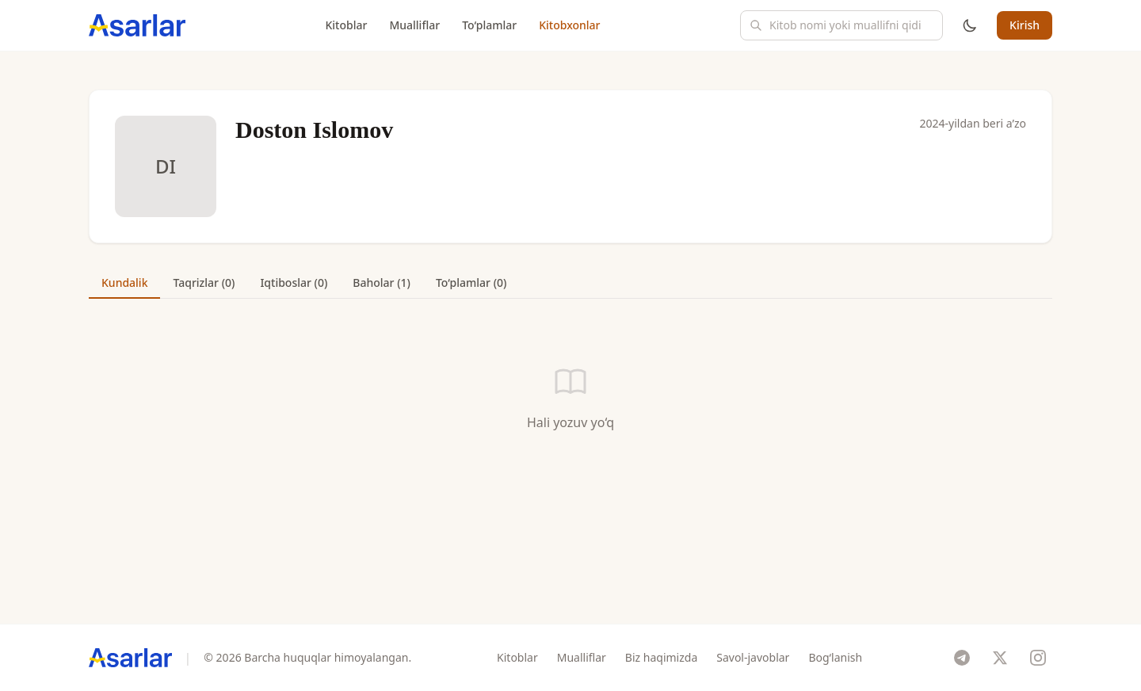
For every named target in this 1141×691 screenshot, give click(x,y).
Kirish (1024, 24)
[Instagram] (1038, 657)
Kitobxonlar (569, 24)
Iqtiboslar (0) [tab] (293, 282)
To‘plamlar (489, 24)
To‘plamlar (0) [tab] (471, 282)
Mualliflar (414, 24)
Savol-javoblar (752, 657)
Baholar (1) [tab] (381, 282)
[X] (1000, 657)
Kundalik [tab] (124, 282)
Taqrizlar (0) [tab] (204, 282)
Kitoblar (346, 24)
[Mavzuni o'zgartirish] (970, 25)
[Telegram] (962, 657)
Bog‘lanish (835, 657)
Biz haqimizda (661, 657)
